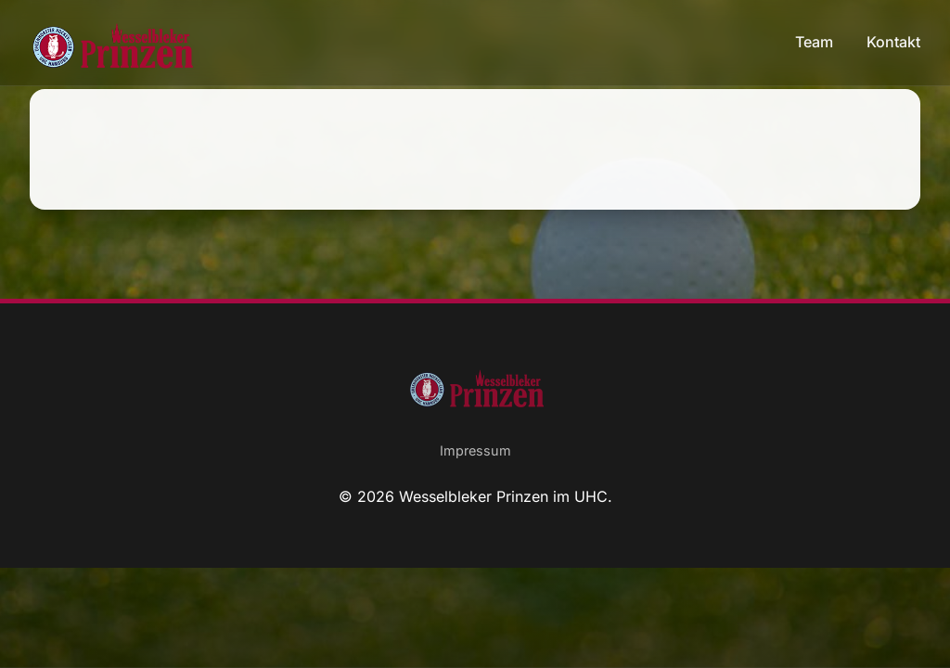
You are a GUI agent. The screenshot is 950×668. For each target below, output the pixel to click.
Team (816, 41)
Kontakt (893, 41)
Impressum (475, 450)
